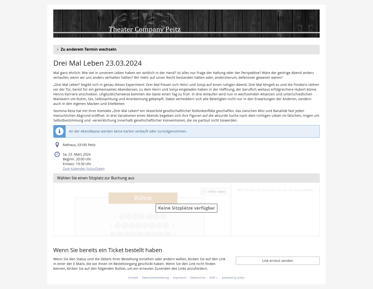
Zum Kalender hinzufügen (84, 168)
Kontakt (133, 277)
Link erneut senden (277, 260)
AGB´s (213, 277)
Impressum (179, 277)
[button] (186, 49)
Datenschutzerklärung (155, 277)
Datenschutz (198, 277)
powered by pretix (233, 277)
